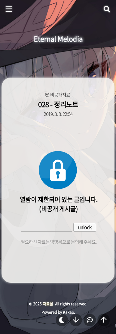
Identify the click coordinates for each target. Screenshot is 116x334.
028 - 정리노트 (58, 104)
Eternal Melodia (58, 38)
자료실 (48, 304)
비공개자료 (60, 95)
